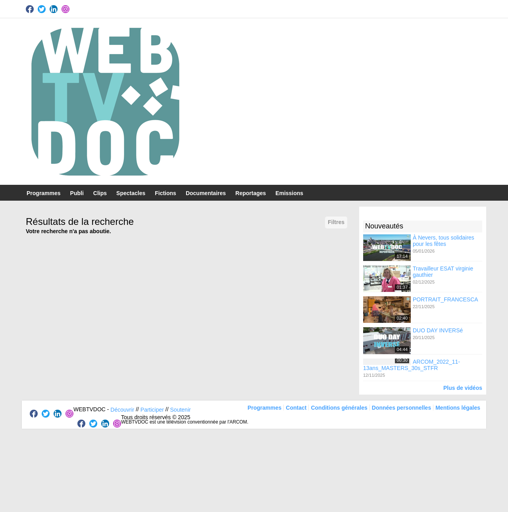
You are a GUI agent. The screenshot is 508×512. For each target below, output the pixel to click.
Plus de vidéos (462, 388)
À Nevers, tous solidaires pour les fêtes (443, 240)
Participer (152, 409)
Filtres (336, 222)
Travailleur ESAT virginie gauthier (443, 271)
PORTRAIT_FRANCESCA (445, 299)
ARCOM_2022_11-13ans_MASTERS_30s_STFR (411, 364)
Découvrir (122, 409)
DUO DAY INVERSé (438, 330)
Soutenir (180, 409)
